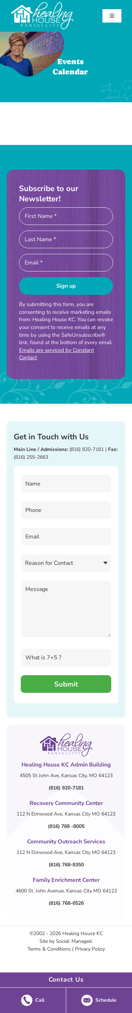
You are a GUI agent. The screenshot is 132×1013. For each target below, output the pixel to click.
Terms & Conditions (49, 949)
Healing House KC (82, 933)
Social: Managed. (74, 941)
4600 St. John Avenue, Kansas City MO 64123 (66, 890)
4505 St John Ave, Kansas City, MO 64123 (66, 775)
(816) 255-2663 (31, 457)
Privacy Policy (90, 949)
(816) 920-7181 (86, 449)
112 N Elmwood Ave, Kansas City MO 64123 (66, 814)
